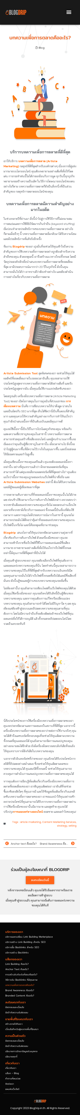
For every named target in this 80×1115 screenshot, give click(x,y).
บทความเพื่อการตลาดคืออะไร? (19, 985)
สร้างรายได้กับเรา (14, 1024)
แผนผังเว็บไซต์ (12, 1089)
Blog (42, 48)
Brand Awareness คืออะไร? (19, 990)
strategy (62, 825)
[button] (69, 12)
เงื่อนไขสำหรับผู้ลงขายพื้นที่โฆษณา (21, 1029)
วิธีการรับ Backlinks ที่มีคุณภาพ (21, 980)
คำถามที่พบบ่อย (12, 1078)
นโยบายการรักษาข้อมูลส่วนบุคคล (21, 1051)
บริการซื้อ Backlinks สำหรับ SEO (22, 947)
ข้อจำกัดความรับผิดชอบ (16, 1012)
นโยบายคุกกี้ (11, 1056)
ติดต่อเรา (9, 1083)
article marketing (30, 822)
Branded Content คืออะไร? (19, 995)
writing (72, 825)
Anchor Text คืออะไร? (17, 969)
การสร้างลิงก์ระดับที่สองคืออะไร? (21, 974)
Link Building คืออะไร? (17, 964)
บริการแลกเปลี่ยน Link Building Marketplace (29, 936)
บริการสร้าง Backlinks (17, 952)
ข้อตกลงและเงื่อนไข (14, 1007)
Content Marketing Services (59, 822)
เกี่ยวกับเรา (10, 1068)
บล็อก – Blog (12, 1073)
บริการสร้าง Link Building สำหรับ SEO (25, 942)
